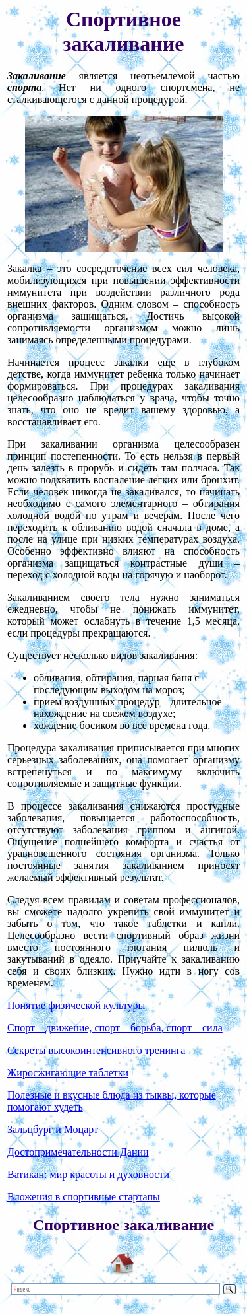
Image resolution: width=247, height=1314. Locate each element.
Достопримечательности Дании (78, 1152)
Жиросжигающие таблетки (67, 1072)
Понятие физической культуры (76, 1005)
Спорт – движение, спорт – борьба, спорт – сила (115, 1027)
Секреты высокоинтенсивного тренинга (96, 1050)
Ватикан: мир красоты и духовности (88, 1174)
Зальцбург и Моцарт (52, 1129)
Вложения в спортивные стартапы (83, 1196)
